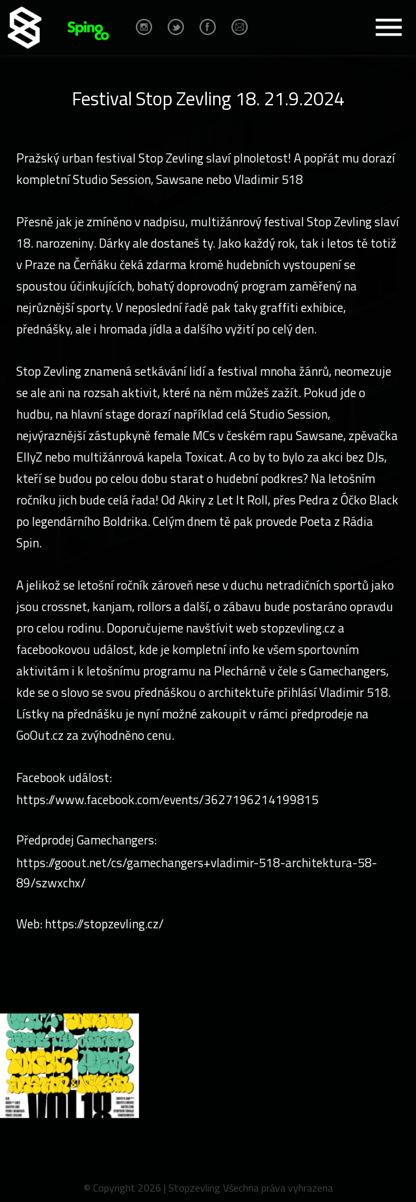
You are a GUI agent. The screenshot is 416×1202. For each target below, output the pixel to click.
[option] (69, 1065)
